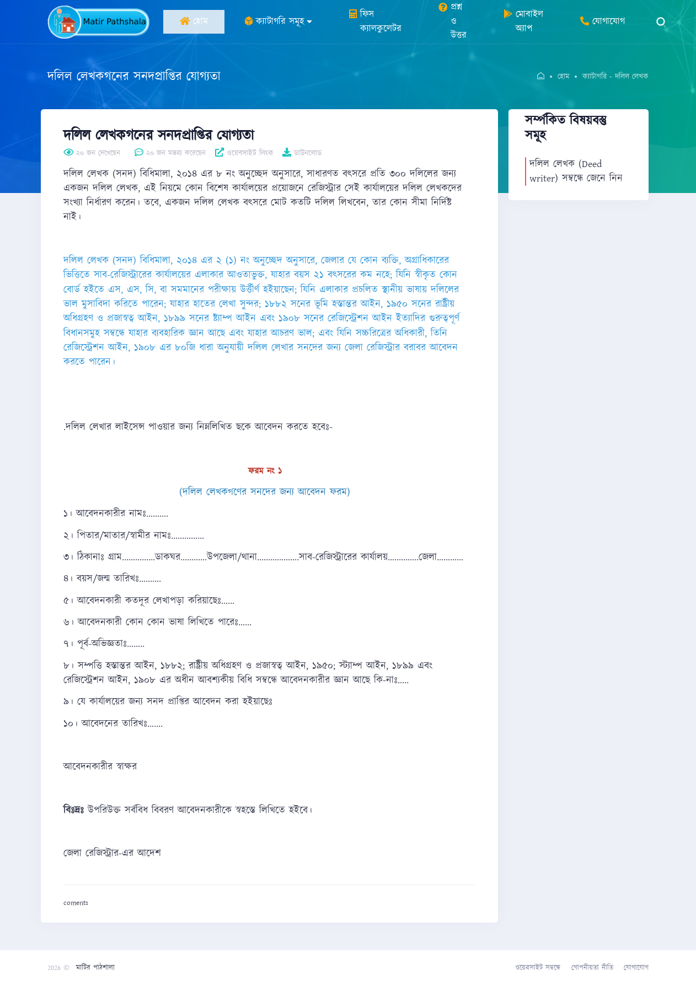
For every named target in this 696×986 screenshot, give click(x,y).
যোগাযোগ (636, 968)
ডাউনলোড (302, 153)
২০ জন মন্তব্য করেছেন (170, 153)
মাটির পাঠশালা (95, 968)
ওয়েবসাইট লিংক (244, 153)
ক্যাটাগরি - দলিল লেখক (615, 76)
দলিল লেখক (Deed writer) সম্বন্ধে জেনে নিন (576, 171)
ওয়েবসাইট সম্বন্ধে (537, 968)
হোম (564, 76)
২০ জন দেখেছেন (91, 153)
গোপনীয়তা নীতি (592, 968)
